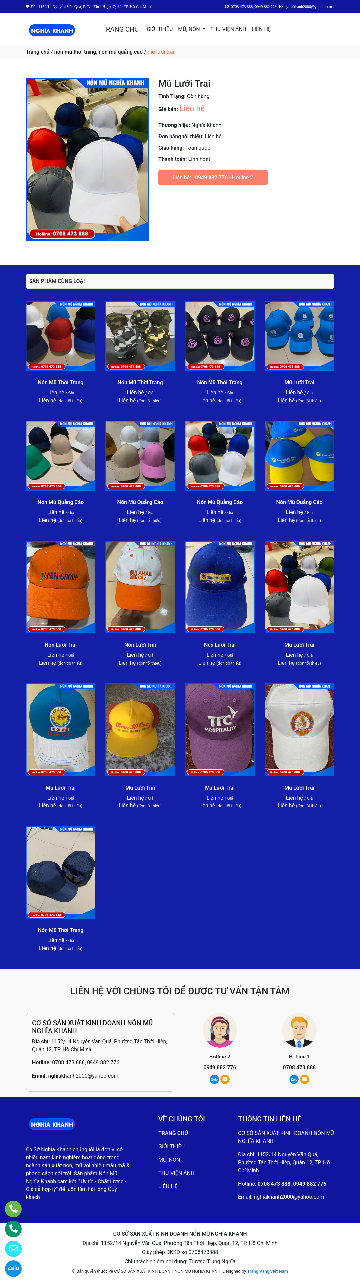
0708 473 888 (299, 1067)
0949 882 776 (211, 177)
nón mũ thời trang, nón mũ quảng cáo (98, 52)
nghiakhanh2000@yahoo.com (83, 1076)
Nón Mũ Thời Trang (61, 382)
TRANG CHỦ (120, 29)
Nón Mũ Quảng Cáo (61, 502)
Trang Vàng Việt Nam (267, 1271)
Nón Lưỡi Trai (61, 645)
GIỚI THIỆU (160, 29)
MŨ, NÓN (189, 29)
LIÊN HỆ (261, 29)
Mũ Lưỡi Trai (299, 382)
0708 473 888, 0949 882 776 (85, 1062)
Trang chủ (37, 52)
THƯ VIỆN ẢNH (228, 29)
